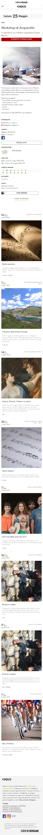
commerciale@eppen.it (15, 809)
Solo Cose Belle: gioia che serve (14, 537)
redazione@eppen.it (15, 808)
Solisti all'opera (8, 471)
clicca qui (19, 811)
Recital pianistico (8, 264)
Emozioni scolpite (9, 605)
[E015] (14, 816)
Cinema (4, 548)
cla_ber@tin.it (9, 134)
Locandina (4, 179)
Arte (3, 22)
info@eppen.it (14, 806)
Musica (4, 275)
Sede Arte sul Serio (7, 186)
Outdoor (5, 345)
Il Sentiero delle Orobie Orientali (14, 332)
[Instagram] (9, 816)
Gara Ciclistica (7, 744)
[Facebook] (3, 137)
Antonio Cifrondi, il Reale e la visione (16, 401)
